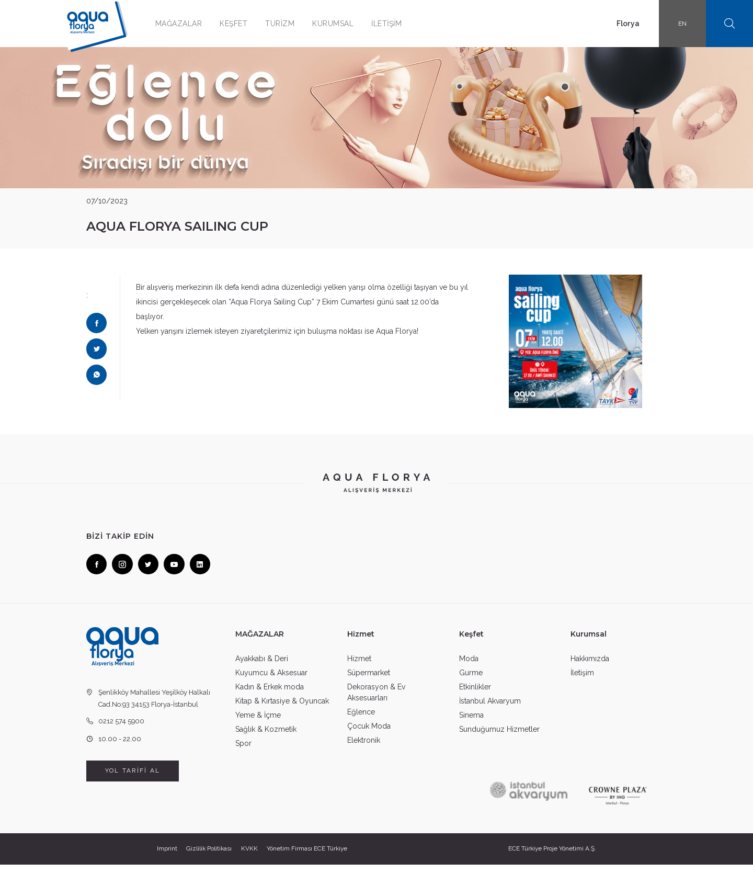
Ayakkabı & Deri (261, 666)
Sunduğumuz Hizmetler (499, 736)
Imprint (164, 857)
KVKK (250, 857)
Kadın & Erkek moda (269, 694)
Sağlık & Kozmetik (265, 736)
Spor (243, 750)
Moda (468, 666)
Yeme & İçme (258, 722)
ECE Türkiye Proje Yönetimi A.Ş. (554, 857)
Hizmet (359, 666)
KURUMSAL (343, 23)
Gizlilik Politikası (208, 857)
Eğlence (361, 719)
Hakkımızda (590, 666)
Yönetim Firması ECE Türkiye (310, 857)
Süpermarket (368, 680)
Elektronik (363, 747)
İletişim (582, 680)
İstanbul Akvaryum (490, 708)
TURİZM (290, 23)
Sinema (471, 722)
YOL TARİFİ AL (132, 779)
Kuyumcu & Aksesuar (271, 680)
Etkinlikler (475, 694)
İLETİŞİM (397, 23)
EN (682, 23)
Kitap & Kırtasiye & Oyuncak (282, 708)
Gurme (471, 680)
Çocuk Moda (369, 733)
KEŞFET (244, 23)
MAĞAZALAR (189, 23)
